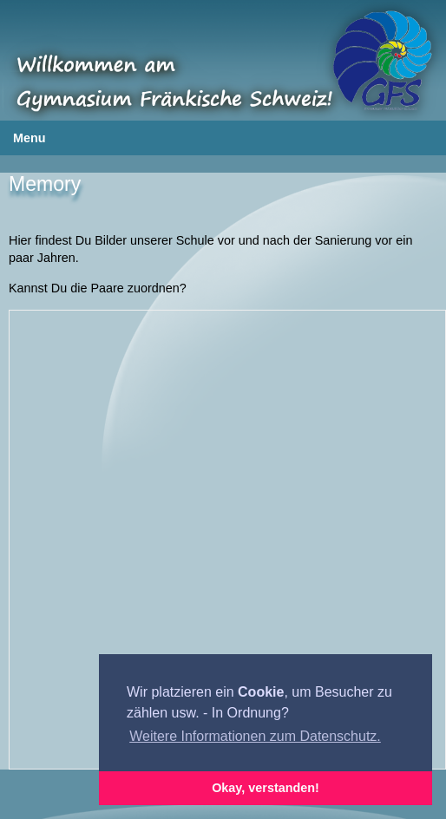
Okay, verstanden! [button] (265, 788)
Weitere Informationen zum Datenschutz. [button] (255, 736)
